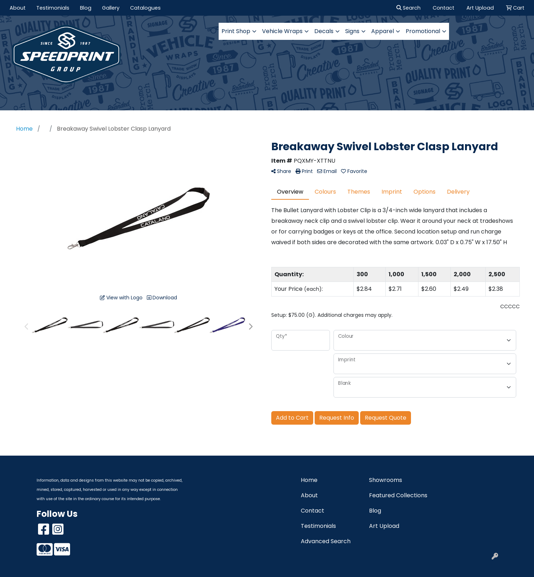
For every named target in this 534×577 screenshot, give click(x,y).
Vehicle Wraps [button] (282, 31)
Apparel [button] (382, 31)
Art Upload (384, 526)
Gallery (110, 7)
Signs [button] (352, 31)
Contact (312, 511)
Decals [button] (323, 31)
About (18, 7)
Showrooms (385, 480)
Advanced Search (326, 541)
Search (408, 7)
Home (309, 480)
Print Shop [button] (235, 31)
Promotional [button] (423, 31)
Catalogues (145, 7)
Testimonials (52, 7)
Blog (85, 7)
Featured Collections (398, 495)
